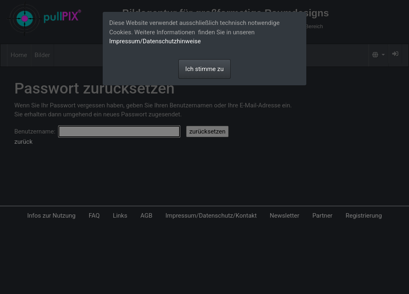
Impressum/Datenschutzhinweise (155, 41)
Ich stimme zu (204, 69)
